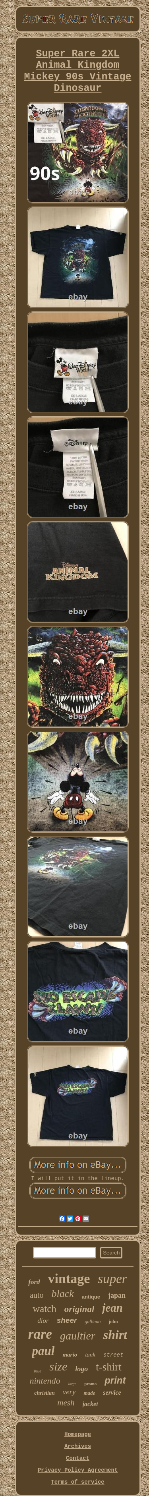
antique (91, 1297)
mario (69, 1354)
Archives (77, 1446)
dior (42, 1320)
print (115, 1380)
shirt (115, 1335)
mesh (65, 1402)
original (79, 1309)
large (72, 1384)
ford (34, 1282)
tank (90, 1354)
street (113, 1355)
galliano (93, 1321)
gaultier (77, 1336)
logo (81, 1369)
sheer (67, 1320)
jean (112, 1307)
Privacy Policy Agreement (78, 1470)
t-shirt (109, 1367)
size (58, 1366)
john (113, 1321)
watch (44, 1308)
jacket (90, 1404)
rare (40, 1334)
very (69, 1392)
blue (37, 1370)
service (112, 1392)
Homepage (77, 1434)
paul (43, 1351)
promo (90, 1383)
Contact (77, 1458)
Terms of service (77, 1482)
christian (44, 1393)
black (62, 1293)
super (112, 1279)
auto (36, 1295)
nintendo (44, 1381)
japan (117, 1295)
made (89, 1393)
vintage (69, 1278)
